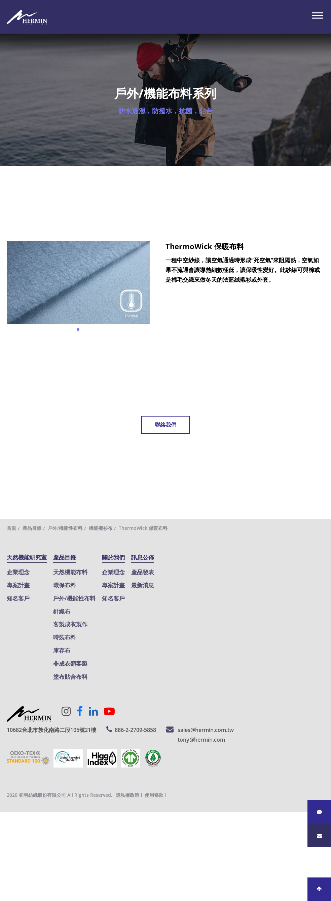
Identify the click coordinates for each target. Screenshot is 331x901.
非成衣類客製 (70, 663)
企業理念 (18, 572)
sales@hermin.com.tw (206, 730)
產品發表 (142, 572)
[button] (78, 329)
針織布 (61, 611)
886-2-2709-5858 (135, 730)
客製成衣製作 (70, 624)
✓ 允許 (8, 835)
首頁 (11, 528)
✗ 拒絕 (8, 845)
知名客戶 (18, 598)
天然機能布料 (70, 572)
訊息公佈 (142, 557)
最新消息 (142, 585)
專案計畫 (18, 585)
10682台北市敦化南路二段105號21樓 (51, 730)
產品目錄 (32, 528)
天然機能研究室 (27, 557)
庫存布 (61, 650)
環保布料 (64, 585)
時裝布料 (64, 637)
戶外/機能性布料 (65, 528)
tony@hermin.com (201, 739)
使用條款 (154, 795)
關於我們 (113, 557)
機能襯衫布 (100, 528)
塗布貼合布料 (70, 676)
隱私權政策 (127, 795)
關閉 (5, 816)
